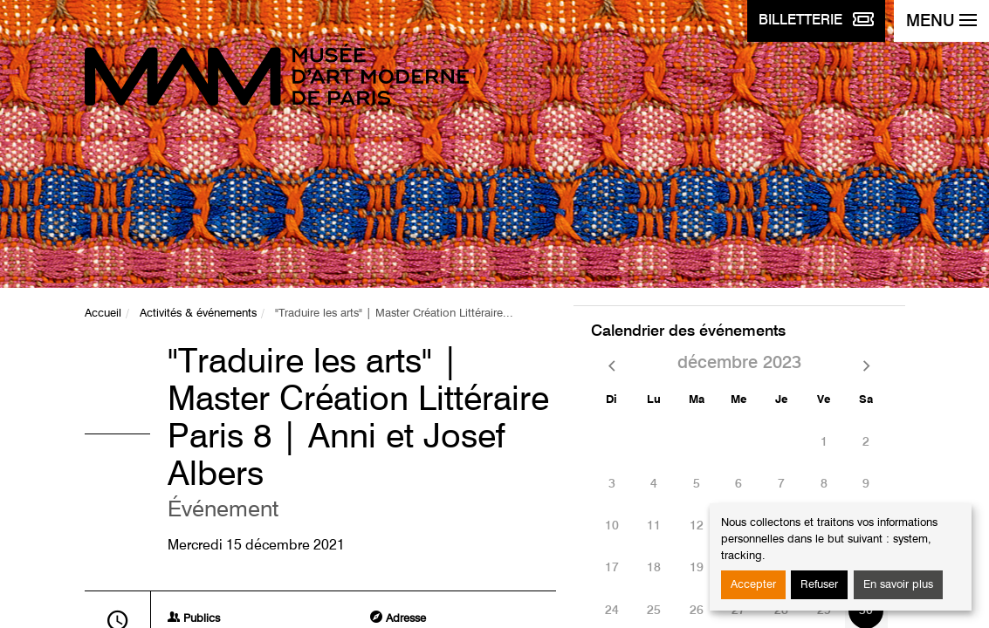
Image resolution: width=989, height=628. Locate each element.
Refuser (819, 584)
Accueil (103, 313)
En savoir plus (898, 584)
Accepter (753, 584)
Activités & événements (198, 313)
